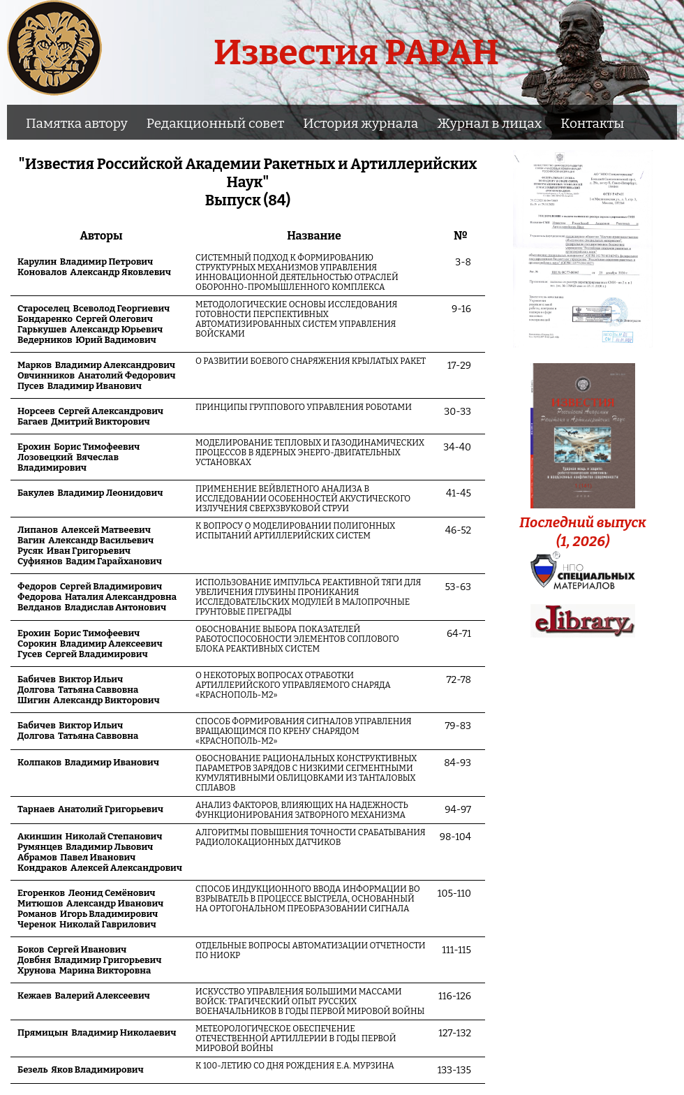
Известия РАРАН (356, 52)
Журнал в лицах (489, 123)
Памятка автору (77, 123)
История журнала (360, 123)
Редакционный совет (215, 123)
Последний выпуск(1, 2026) (582, 522)
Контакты (592, 123)
